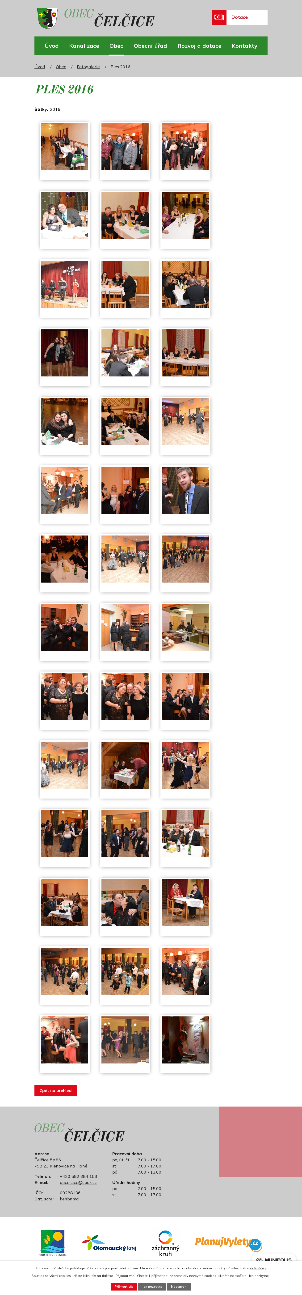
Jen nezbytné (153, 1286)
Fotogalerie (88, 66)
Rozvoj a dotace (199, 45)
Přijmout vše (120, 1286)
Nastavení (183, 1286)
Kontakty (244, 45)
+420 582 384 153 (78, 1176)
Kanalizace (84, 45)
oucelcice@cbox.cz (78, 1182)
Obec (116, 45)
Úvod (52, 45)
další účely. (258, 1267)
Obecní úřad (150, 45)
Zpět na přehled (57, 1090)
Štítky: (41, 109)
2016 (55, 109)
